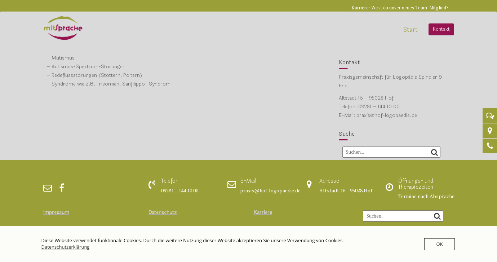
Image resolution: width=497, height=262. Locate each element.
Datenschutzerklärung (65, 247)
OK (439, 244)
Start (410, 30)
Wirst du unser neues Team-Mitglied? (410, 7)
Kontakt (441, 29)
